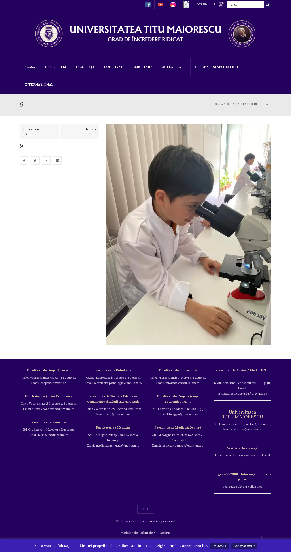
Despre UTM (55, 67)
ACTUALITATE (173, 67)
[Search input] (246, 5)
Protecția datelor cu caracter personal (145, 521)
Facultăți (85, 67)
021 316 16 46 (210, 4)
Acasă (30, 67)
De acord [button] (219, 546)
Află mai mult (244, 546)
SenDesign (162, 533)
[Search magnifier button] (267, 4)
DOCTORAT (113, 67)
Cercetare (142, 67)
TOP (145, 509)
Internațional (39, 84)
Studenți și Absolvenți (216, 67)
